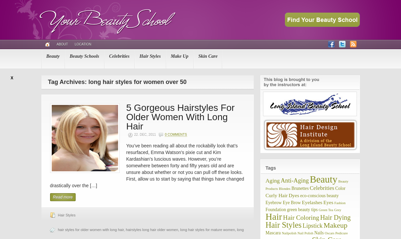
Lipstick (312, 225)
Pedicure (341, 233)
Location (83, 44)
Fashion (340, 203)
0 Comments (176, 134)
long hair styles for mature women (207, 230)
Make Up (179, 56)
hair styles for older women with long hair (91, 230)
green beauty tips (302, 209)
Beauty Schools (84, 56)
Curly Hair (277, 195)
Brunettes (300, 188)
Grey (337, 210)
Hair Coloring (301, 217)
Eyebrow (274, 202)
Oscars (329, 233)
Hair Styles (150, 56)
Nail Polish (305, 233)
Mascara (273, 232)
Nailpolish (289, 233)
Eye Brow (292, 202)
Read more (63, 197)
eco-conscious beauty (319, 195)
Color (340, 188)
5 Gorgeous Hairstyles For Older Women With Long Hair (180, 117)
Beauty (53, 56)
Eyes (328, 202)
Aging (273, 181)
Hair (274, 216)
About (62, 44)
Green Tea (326, 210)
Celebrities (119, 56)
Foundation (276, 209)
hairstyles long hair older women (152, 230)
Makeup (336, 225)
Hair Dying (335, 217)
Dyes (294, 195)
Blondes (285, 189)
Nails (319, 232)
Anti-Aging (295, 180)
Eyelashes (312, 202)
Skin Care (208, 56)
